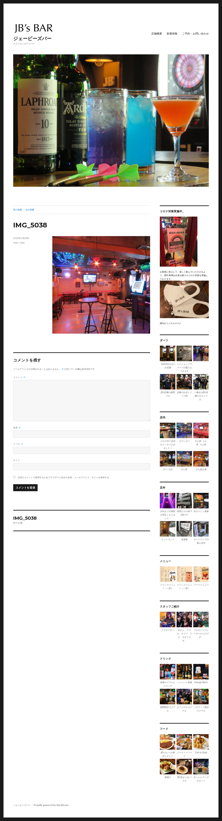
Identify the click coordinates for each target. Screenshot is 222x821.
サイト (16, 460)
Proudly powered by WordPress (51, 805)
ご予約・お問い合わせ (195, 33)
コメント (19, 377)
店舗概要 (156, 33)
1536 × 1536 (18, 242)
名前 (17, 427)
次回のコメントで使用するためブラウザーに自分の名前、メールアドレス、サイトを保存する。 (64, 477)
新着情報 (172, 33)
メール (18, 444)
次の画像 (29, 209)
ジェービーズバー (32, 38)
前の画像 (17, 209)
